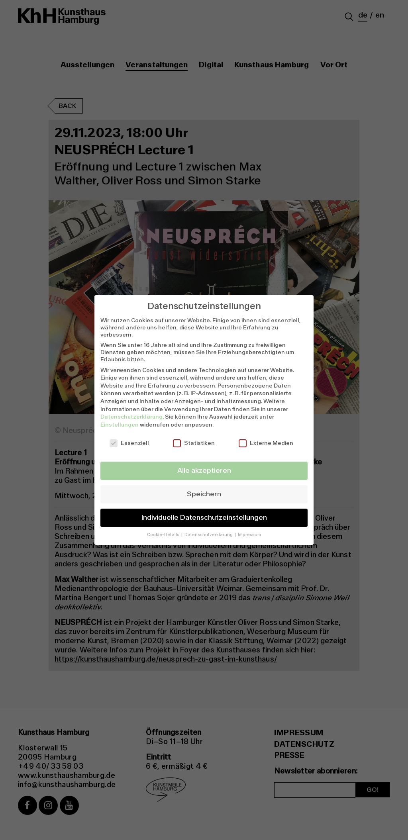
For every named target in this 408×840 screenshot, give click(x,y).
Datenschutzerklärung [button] (209, 534)
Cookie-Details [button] (163, 534)
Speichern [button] (204, 494)
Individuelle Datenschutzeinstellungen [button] (204, 517)
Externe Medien (266, 442)
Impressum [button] (249, 534)
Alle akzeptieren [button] (204, 470)
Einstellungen (119, 424)
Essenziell (129, 442)
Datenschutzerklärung (131, 416)
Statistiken (194, 442)
